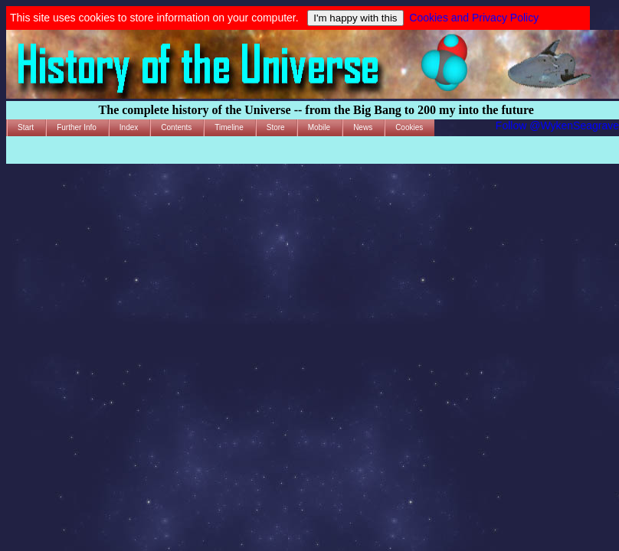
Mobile (319, 127)
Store (276, 127)
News (362, 127)
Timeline (229, 127)
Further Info (77, 127)
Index (129, 127)
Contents (176, 127)
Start (26, 127)
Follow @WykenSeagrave (557, 125)
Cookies (409, 127)
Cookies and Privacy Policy (474, 17)
